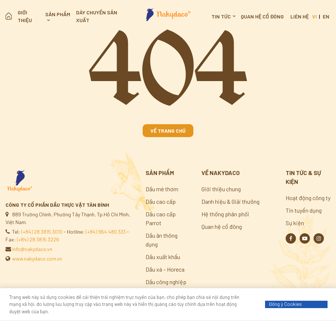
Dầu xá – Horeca (165, 269)
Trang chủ (9, 16)
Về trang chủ (168, 131)
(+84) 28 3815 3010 (41, 231)
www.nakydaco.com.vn (37, 258)
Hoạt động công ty (308, 197)
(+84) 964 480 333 (106, 231)
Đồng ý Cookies (285, 304)
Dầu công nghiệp (166, 281)
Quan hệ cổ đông (262, 16)
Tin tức (221, 16)
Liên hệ (299, 16)
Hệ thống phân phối (225, 213)
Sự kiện (295, 222)
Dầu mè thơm (162, 188)
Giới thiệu (25, 16)
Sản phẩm (57, 14)
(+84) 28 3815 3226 (38, 239)
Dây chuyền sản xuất (96, 16)
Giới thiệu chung (221, 188)
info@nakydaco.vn (32, 249)
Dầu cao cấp (161, 201)
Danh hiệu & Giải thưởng (230, 201)
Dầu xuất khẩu (163, 256)
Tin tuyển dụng (304, 210)
